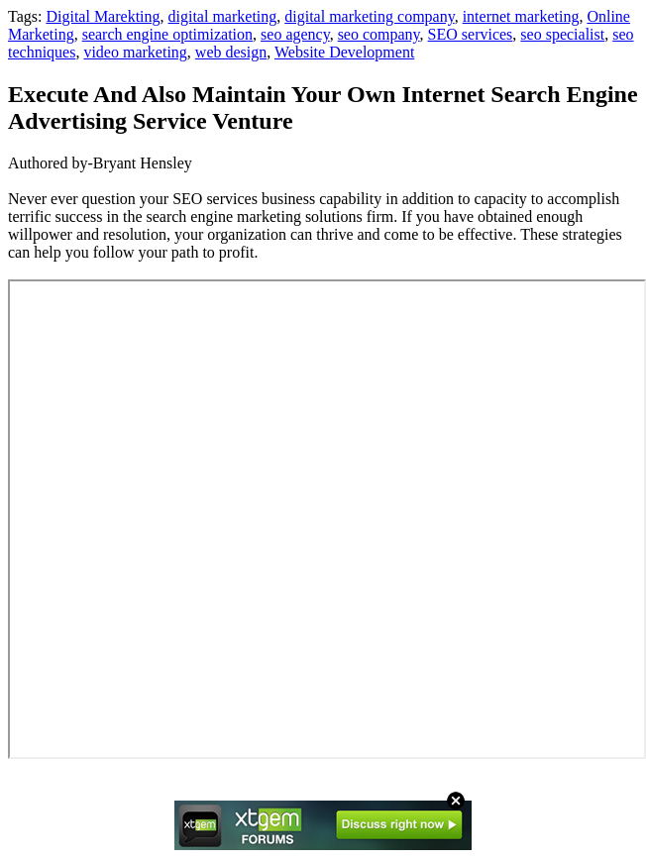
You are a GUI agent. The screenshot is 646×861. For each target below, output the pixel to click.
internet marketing (521, 16)
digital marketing (222, 16)
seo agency (295, 34)
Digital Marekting (103, 16)
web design (231, 52)
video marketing (134, 52)
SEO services (470, 34)
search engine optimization (167, 34)
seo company (379, 34)
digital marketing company (369, 16)
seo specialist (562, 34)
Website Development (344, 52)
